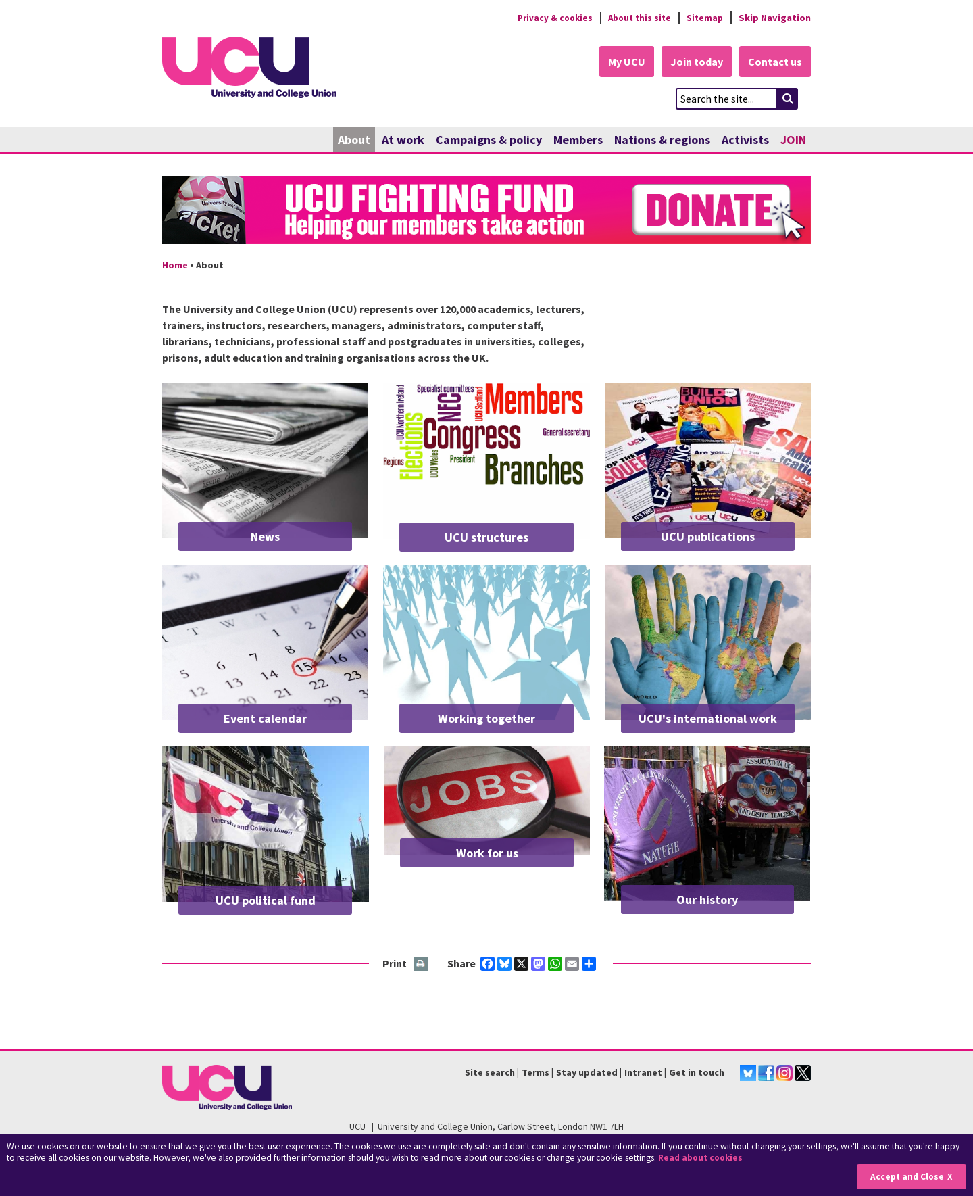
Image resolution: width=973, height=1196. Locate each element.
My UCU (620, 62)
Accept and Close (906, 1176)
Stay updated (587, 1073)
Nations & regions (662, 140)
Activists (745, 140)
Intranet (643, 1073)
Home (175, 266)
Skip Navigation (775, 17)
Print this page (421, 964)
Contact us (774, 62)
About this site (635, 17)
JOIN (793, 140)
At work (403, 140)
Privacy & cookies (547, 17)
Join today (693, 62)
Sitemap (703, 17)
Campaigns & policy (489, 140)
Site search (490, 1073)
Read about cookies (702, 1158)
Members (578, 140)
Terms (535, 1073)
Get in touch (696, 1073)
